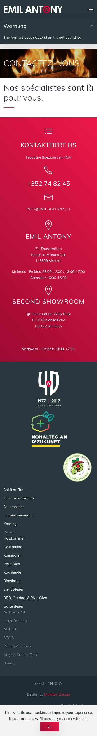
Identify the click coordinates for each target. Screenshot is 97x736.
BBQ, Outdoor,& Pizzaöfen (25, 598)
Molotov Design (57, 694)
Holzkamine (13, 538)
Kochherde (12, 572)
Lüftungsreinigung (19, 515)
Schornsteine (14, 506)
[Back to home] (33, 9)
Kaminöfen (13, 555)
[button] (91, 9)
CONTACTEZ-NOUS (42, 63)
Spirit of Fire (13, 489)
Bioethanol (13, 581)
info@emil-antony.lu (48, 209)
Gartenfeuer (13, 606)
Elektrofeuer (13, 589)
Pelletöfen (12, 564)
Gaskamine (13, 547)
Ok (50, 726)
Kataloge (11, 523)
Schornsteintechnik (19, 498)
